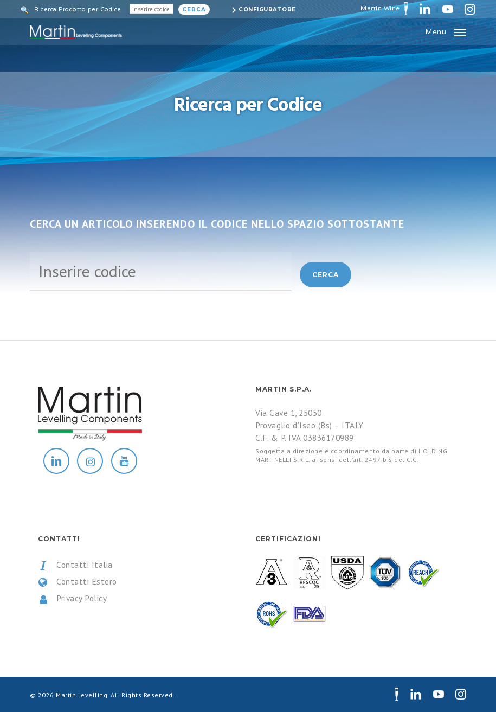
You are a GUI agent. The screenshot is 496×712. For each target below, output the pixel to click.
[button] (446, 31)
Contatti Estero (77, 582)
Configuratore (267, 9)
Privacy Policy (72, 599)
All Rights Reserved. (143, 695)
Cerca (194, 9)
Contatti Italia (75, 565)
